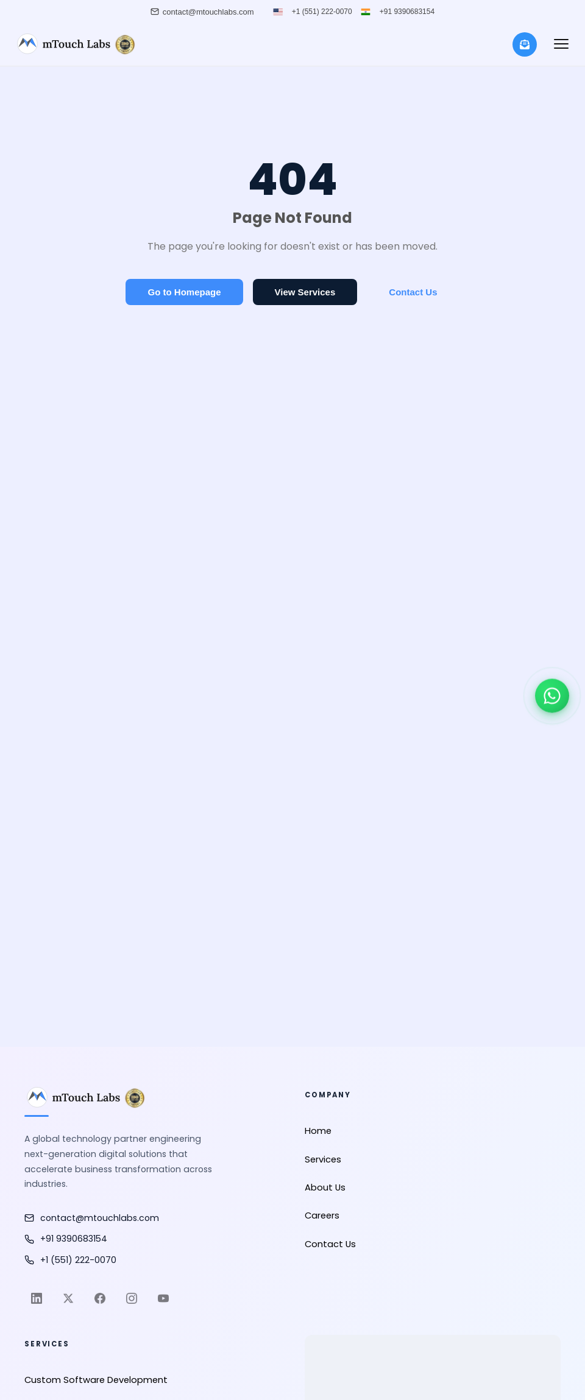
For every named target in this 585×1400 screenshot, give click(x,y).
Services (323, 1159)
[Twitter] (68, 1298)
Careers (322, 1215)
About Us (325, 1187)
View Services (305, 292)
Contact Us (413, 292)
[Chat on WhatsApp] (552, 696)
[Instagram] (131, 1298)
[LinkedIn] (36, 1298)
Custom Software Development (96, 1380)
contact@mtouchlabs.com (91, 1218)
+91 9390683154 (407, 11)
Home (318, 1131)
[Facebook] (100, 1298)
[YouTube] (163, 1298)
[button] (561, 44)
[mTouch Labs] (75, 44)
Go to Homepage (184, 292)
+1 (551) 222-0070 (322, 11)
